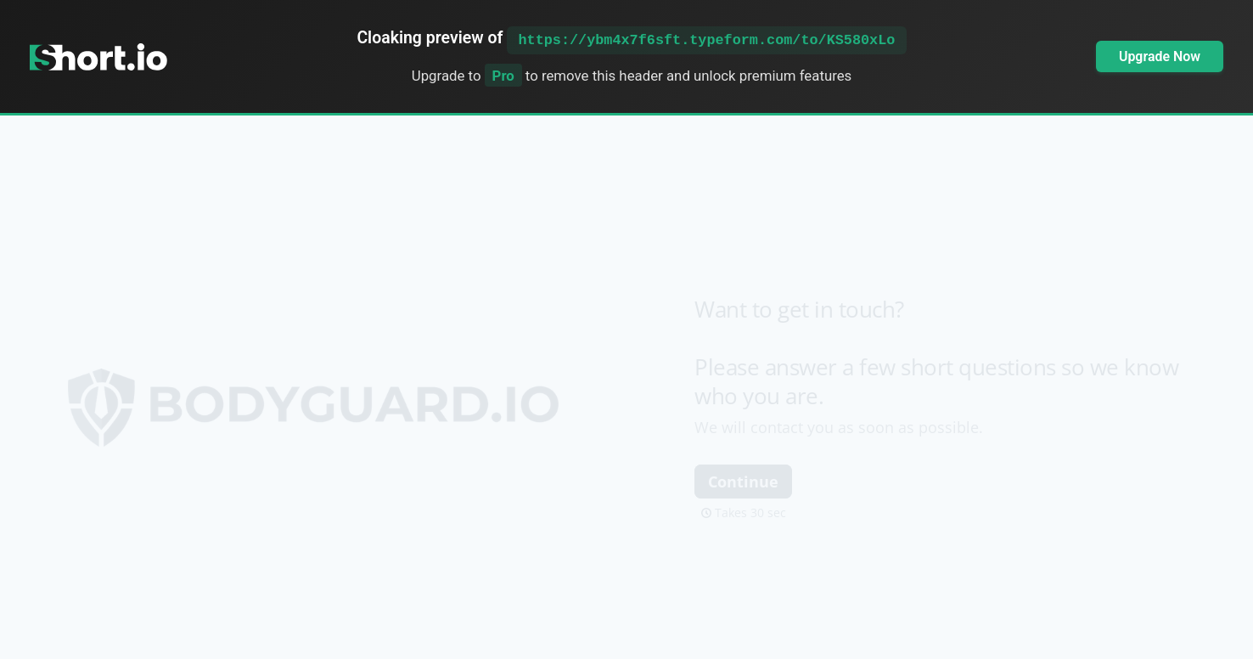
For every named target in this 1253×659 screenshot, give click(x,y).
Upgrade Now (1159, 56)
